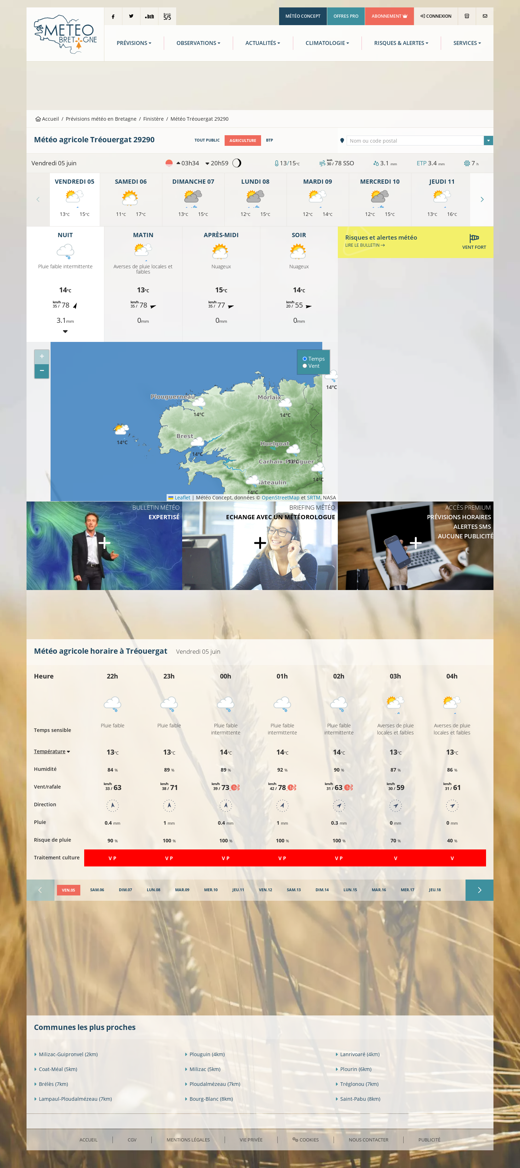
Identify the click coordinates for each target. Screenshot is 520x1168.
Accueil (47, 118)
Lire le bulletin (365, 244)
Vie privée (251, 1139)
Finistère (153, 118)
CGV (132, 1139)
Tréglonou (357, 1083)
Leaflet (179, 497)
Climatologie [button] (325, 43)
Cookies (305, 1139)
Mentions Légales (188, 1139)
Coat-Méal (55, 1068)
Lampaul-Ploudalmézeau (73, 1098)
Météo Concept (302, 16)
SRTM (313, 497)
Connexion (436, 16)
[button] (197, 446)
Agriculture (243, 140)
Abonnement (390, 16)
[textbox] (420, 141)
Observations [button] (196, 43)
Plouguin (205, 1053)
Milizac (202, 1068)
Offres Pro (346, 16)
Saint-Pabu (357, 1098)
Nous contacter (368, 1139)
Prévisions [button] (132, 43)
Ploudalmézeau (212, 1083)
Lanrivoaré (357, 1053)
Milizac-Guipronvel (66, 1053)
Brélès (51, 1083)
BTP (269, 140)
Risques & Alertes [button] (399, 43)
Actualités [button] (260, 43)
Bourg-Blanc (209, 1098)
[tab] (68, 890)
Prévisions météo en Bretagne (101, 118)
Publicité (429, 1139)
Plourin (353, 1068)
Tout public (207, 140)
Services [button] (465, 43)
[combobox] (420, 140)
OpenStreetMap (281, 497)
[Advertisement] (260, 85)
